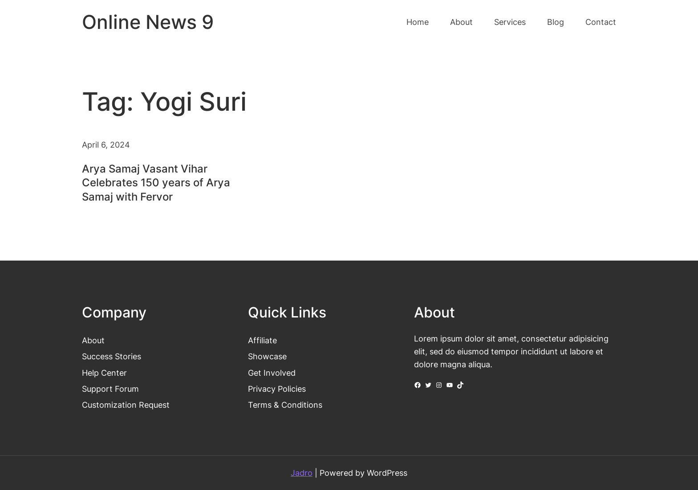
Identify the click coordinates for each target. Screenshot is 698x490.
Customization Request (126, 405)
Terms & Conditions (285, 405)
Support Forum (110, 389)
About (93, 340)
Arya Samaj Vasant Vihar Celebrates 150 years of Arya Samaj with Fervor (156, 182)
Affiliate (262, 340)
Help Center (104, 373)
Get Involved (272, 373)
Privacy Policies (277, 389)
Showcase (267, 356)
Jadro (301, 473)
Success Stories (111, 356)
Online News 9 (148, 22)
